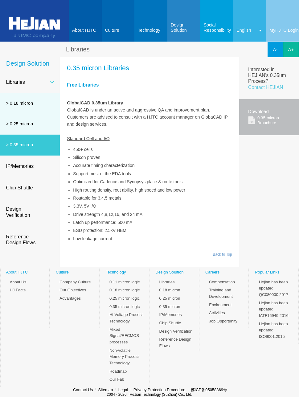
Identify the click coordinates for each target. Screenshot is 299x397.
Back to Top (222, 254)
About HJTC (84, 30)
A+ (291, 49)
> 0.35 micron (19, 144)
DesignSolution (179, 27)
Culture (112, 30)
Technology (149, 30)
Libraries (15, 82)
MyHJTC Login (284, 30)
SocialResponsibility (217, 27)
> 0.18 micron (19, 103)
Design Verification (18, 212)
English (243, 30)
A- (275, 49)
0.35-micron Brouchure (268, 120)
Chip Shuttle (19, 187)
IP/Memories (20, 166)
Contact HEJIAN (265, 87)
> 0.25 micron (19, 123)
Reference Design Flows (20, 239)
